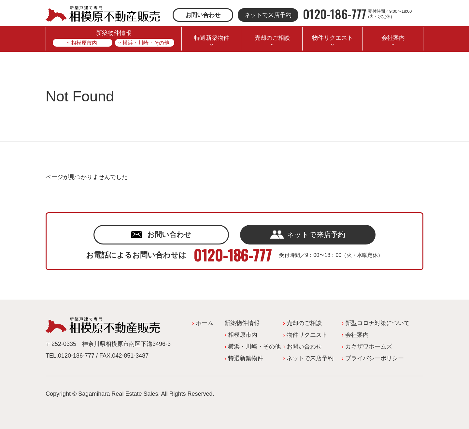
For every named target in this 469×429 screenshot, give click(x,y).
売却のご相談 (272, 38)
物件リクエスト (332, 38)
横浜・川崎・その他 (145, 43)
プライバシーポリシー (374, 358)
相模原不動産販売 (103, 14)
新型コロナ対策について (377, 323)
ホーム (204, 323)
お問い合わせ (202, 15)
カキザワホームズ (368, 346)
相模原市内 (84, 43)
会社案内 (393, 38)
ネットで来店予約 (268, 15)
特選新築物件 (211, 38)
